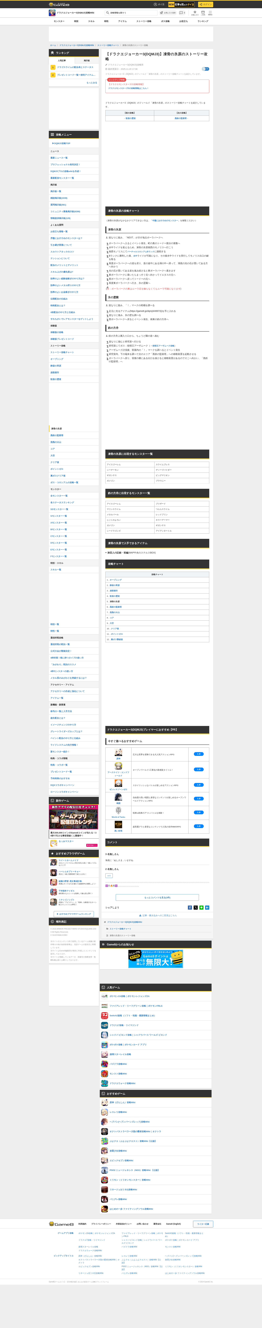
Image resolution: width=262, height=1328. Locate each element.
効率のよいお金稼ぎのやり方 (64, 292)
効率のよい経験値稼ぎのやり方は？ (67, 278)
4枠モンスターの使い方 (61, 671)
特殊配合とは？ (57, 305)
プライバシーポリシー (101, 1224)
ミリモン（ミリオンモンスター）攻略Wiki (183, 1266)
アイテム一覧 (56, 698)
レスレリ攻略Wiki (129, 1256)
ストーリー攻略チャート (120, 929)
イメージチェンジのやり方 (63, 724)
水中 (135, 256)
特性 (106, 21)
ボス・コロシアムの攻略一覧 (64, 482)
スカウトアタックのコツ (62, 251)
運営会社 (157, 1224)
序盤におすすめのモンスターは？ (66, 238)
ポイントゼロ (117, 634)
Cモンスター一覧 (58, 536)
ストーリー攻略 (143, 21)
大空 (112, 623)
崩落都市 (114, 591)
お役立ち (183, 21)
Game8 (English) (173, 1224)
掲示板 (87, 60)
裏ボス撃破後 (117, 639)
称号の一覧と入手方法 (61, 711)
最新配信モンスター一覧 (62, 178)
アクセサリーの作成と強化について (67, 691)
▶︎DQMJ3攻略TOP (61, 143)
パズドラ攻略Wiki (129, 1247)
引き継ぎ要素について (61, 245)
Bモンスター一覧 (58, 529)
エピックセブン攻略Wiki (89, 1266)
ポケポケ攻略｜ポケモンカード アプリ (182, 1240)
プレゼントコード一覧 (61, 771)
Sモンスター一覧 (58, 516)
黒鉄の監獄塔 (116, 607)
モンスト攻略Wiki (173, 1247)
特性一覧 (54, 631)
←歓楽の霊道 (130, 118)
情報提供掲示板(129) (60, 218)
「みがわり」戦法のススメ (63, 664)
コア (112, 618)
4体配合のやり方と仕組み (62, 312)
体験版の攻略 (56, 332)
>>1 (109, 876)
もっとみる (91, 82)
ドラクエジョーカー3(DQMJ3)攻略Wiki (124, 922)
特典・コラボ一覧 (59, 765)
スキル (91, 21)
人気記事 (62, 60)
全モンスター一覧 (59, 496)
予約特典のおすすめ (60, 778)
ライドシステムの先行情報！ (64, 745)
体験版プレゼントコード (62, 339)
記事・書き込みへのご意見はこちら (157, 915)
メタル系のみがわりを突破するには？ (68, 678)
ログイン (205, 4)
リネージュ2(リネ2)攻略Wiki (90, 1273)
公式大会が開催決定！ (61, 651)
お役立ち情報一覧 (59, 231)
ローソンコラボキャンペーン (64, 792)
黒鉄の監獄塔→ (182, 118)
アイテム (122, 21)
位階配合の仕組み (59, 299)
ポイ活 (158, 4)
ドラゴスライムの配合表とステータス (75, 67)
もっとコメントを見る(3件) (157, 897)
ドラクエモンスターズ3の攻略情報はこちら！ (128, 88)
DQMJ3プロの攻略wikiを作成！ (65, 171)
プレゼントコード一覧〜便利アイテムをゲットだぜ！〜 (78, 75)
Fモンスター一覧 (58, 556)
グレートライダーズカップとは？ (66, 731)
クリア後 (115, 628)
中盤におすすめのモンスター (165, 220)
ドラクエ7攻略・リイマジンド (91, 1240)
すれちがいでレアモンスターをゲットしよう (71, 319)
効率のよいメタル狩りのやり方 (65, 285)
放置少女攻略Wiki (173, 1260)
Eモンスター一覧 (58, 549)
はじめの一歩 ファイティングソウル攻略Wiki (185, 1273)
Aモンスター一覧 (58, 522)
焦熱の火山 (115, 612)
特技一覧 (54, 624)
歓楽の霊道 (115, 596)
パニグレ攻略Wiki (129, 1273)
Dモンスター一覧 (58, 543)
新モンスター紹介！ (60, 751)
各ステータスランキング (62, 502)
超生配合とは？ (57, 718)
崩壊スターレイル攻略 (88, 1247)
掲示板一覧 (55, 191)
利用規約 (82, 1224)
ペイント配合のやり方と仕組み (65, 738)
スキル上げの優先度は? (61, 272)
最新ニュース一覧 (59, 158)
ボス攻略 (165, 21)
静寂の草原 (115, 585)
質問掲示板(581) (58, 205)
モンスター (59, 21)
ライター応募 (203, 1224)
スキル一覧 (55, 569)
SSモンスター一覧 (59, 509)
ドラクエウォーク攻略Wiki (90, 1250)
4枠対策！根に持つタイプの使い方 (67, 658)
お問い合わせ (142, 1224)
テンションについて (60, 258)
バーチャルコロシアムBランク (140, 251)
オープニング (116, 580)
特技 (76, 21)
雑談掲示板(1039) (58, 198)
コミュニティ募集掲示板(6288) (65, 211)
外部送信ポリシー (124, 1224)
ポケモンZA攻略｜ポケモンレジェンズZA (96, 1233)
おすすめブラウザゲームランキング (75, 914)
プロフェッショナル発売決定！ (65, 164)
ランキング (203, 21)
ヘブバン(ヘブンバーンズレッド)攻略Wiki (183, 1256)
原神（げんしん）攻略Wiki (90, 1256)
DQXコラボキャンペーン (62, 785)
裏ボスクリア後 (57, 476)
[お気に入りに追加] (168, 12)
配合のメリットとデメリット (64, 265)
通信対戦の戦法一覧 (60, 644)
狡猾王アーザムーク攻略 (163, 346)
